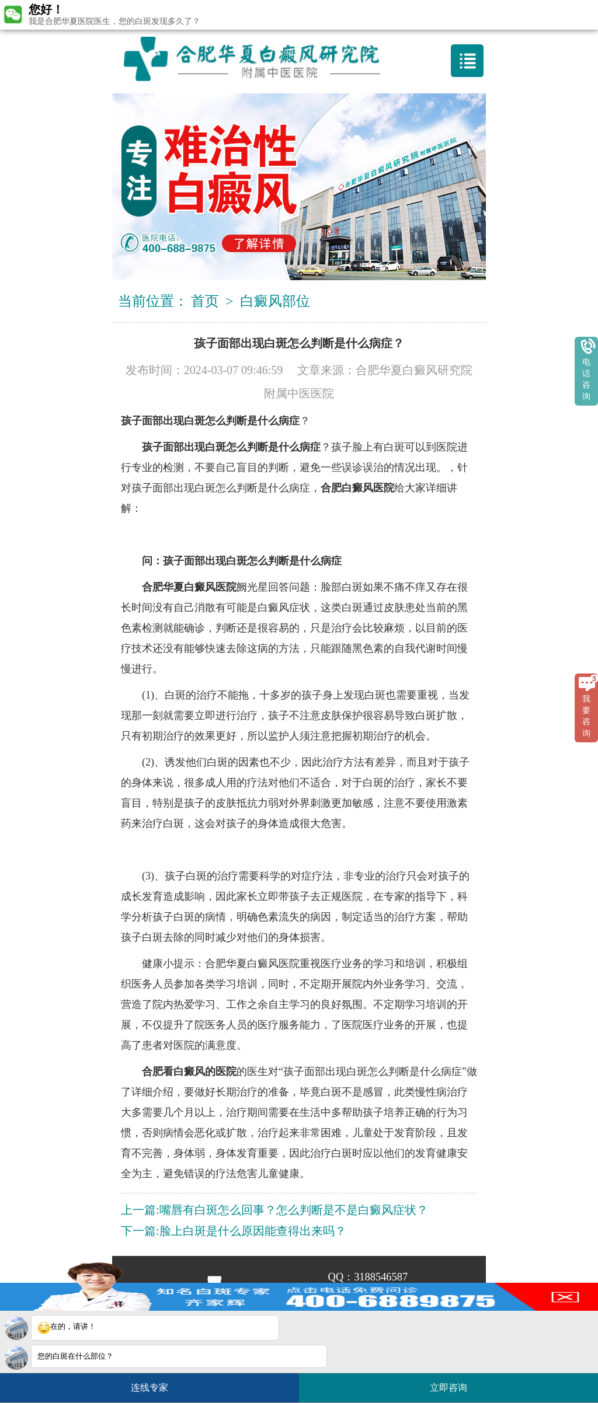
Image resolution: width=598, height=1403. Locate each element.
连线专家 (149, 1387)
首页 (205, 301)
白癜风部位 (275, 301)
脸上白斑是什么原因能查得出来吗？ (252, 1230)
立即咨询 (454, 1382)
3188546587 (381, 1277)
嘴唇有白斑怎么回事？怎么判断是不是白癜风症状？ (293, 1209)
